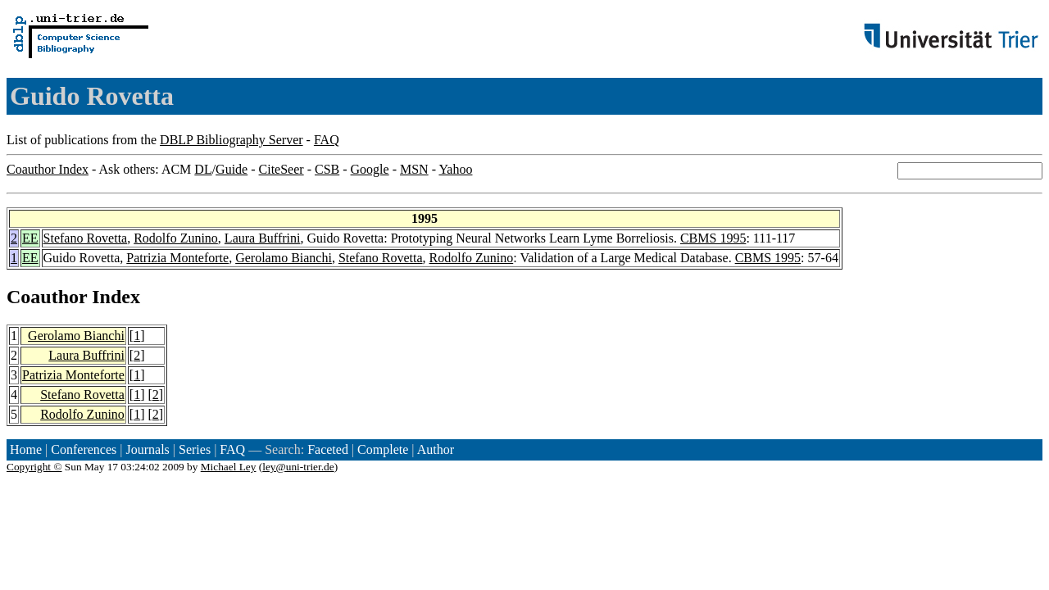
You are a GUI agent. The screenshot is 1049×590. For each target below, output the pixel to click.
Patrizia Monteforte (177, 258)
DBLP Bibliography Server (231, 140)
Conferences (83, 449)
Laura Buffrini (263, 238)
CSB (327, 169)
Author (435, 449)
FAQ (326, 140)
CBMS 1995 (713, 238)
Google (370, 169)
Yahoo (455, 169)
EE (30, 238)
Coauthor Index (48, 169)
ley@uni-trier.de (298, 467)
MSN (414, 169)
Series (195, 449)
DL (202, 169)
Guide (231, 169)
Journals (147, 449)
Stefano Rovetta (85, 238)
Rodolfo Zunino (176, 238)
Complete (382, 449)
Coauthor (47, 296)
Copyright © (34, 467)
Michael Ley (229, 467)
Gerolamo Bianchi (283, 258)
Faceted (327, 449)
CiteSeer (281, 169)
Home (26, 449)
